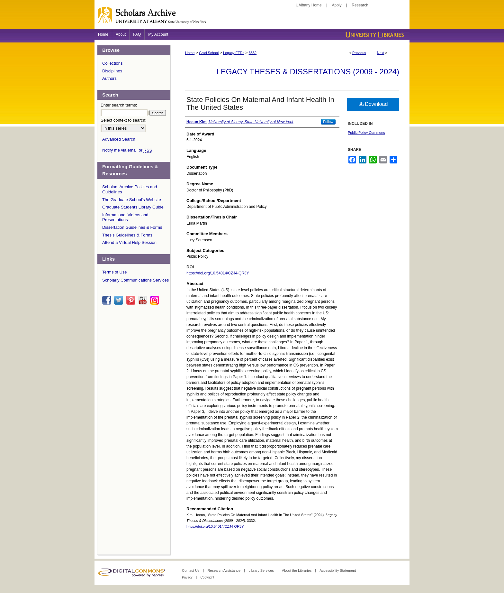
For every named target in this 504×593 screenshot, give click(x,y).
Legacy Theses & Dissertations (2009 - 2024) (307, 71)
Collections (112, 63)
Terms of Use (114, 272)
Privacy (188, 577)
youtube (143, 300)
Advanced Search (118, 139)
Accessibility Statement (338, 570)
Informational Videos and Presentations (125, 217)
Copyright (207, 577)
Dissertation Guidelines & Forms (132, 227)
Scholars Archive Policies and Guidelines (129, 189)
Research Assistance (224, 570)
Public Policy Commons (366, 132)
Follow (328, 122)
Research (360, 5)
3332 (252, 53)
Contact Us (191, 570)
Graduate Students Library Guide (133, 207)
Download (373, 104)
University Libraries (374, 34)
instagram (155, 300)
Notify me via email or (127, 150)
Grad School (209, 53)
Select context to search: (123, 120)
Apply (337, 5)
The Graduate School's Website (131, 199)
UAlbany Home (309, 5)
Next (380, 53)
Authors (109, 78)
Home (189, 53)
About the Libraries (297, 570)
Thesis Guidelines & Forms (127, 235)
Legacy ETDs (233, 53)
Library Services (261, 570)
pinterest (131, 300)
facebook (107, 300)
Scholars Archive (252, 17)
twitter (119, 300)
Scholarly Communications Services (135, 280)
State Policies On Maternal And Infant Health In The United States (260, 103)
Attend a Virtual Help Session (129, 242)
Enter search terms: (119, 105)
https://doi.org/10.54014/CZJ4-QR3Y (217, 273)
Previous (359, 53)
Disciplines (112, 71)
